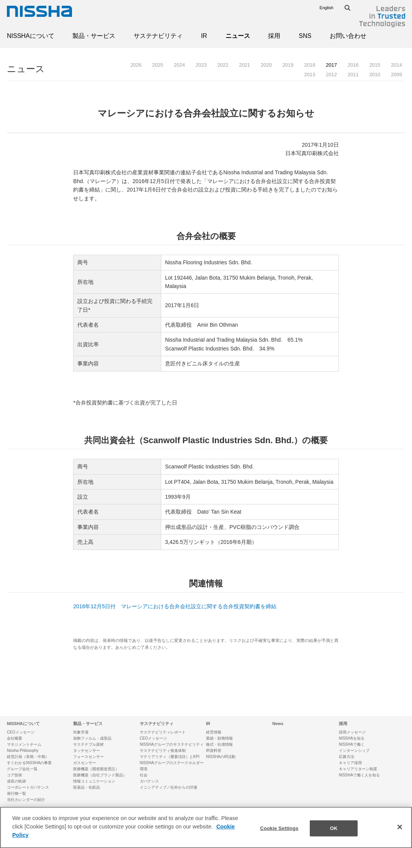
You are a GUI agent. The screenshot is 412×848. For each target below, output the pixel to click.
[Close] (399, 833)
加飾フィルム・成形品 (92, 738)
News (277, 723)
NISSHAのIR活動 (220, 757)
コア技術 (14, 775)
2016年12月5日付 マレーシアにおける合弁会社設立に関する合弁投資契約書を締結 (174, 606)
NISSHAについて (30, 36)
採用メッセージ (352, 732)
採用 (274, 36)
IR (204, 36)
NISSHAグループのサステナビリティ (172, 744)
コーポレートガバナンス (28, 787)
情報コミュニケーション (94, 781)
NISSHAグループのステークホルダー (172, 763)
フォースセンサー (88, 757)
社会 (143, 775)
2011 (353, 74)
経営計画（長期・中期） (28, 757)
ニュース (238, 36)
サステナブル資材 (88, 744)
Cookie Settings (279, 834)
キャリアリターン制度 (358, 769)
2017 (331, 65)
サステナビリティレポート (163, 732)
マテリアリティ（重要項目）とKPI (169, 757)
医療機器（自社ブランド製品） (100, 775)
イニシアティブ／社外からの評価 (168, 787)
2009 (396, 74)
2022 (222, 65)
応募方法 (346, 757)
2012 (331, 74)
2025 (157, 65)
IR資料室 (213, 750)
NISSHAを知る (352, 738)
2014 (396, 65)
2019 (288, 65)
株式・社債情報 (219, 744)
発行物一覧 (16, 793)
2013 (309, 74)
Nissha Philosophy (22, 750)
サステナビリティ (158, 36)
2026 (136, 65)
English (327, 7)
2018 (309, 65)
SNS (305, 36)
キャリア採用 (350, 763)
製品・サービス (93, 36)
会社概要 (14, 738)
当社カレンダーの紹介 (26, 799)
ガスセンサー (84, 763)
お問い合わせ (348, 36)
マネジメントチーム (24, 744)
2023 (201, 65)
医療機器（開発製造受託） (96, 769)
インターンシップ (354, 750)
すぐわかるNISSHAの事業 (29, 763)
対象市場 (80, 732)
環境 (143, 769)
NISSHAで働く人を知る (359, 775)
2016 (353, 65)
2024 (179, 65)
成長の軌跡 (16, 781)
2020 (266, 65)
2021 (244, 65)
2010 (374, 74)
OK (334, 834)
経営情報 (213, 732)
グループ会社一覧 (22, 769)
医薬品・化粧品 (86, 787)
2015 (374, 65)
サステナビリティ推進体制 (163, 750)
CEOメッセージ (20, 732)
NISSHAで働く (352, 744)
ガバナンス (149, 781)
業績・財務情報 (219, 738)
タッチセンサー (86, 750)
